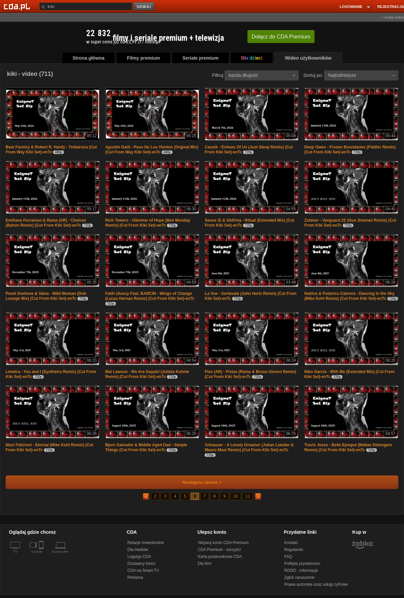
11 (247, 496)
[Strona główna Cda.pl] (18, 6)
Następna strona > (197, 482)
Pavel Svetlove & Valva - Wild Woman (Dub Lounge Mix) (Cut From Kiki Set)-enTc (46, 296)
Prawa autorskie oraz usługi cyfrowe (316, 584)
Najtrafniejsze (361, 75)
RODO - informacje (301, 570)
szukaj (144, 6)
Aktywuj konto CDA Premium (223, 542)
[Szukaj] (85, 6)
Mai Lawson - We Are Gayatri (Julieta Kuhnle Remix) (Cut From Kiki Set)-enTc (147, 374)
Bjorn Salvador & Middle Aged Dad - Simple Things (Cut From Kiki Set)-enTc (146, 447)
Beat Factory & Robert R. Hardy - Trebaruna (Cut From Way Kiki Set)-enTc (51, 149)
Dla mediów (137, 549)
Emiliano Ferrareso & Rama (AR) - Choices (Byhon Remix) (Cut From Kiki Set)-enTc (46, 223)
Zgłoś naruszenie (299, 577)
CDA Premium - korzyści (219, 549)
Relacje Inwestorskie (145, 542)
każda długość (261, 75)
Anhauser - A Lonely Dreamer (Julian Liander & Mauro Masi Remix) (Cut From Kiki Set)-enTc (249, 447)
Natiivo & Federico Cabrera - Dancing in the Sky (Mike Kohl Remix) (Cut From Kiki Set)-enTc (349, 296)
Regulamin (293, 549)
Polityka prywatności (302, 563)
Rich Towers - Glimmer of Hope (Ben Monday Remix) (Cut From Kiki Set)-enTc (147, 223)
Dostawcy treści (141, 563)
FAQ (288, 556)
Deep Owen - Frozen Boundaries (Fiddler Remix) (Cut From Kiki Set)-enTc (349, 149)
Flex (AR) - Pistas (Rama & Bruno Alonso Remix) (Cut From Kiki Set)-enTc (250, 374)
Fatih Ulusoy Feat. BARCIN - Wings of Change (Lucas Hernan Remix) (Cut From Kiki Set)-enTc (150, 296)
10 (235, 496)
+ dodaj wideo (392, 17)
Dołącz (281, 36)
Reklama (135, 577)
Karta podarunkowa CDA (220, 556)
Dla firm (204, 563)
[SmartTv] (42, 555)
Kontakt (291, 542)
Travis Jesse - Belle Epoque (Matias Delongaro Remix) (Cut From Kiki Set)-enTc (348, 447)
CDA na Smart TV (143, 570)
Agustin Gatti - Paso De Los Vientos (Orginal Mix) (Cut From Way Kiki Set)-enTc (151, 149)
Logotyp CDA (139, 556)
